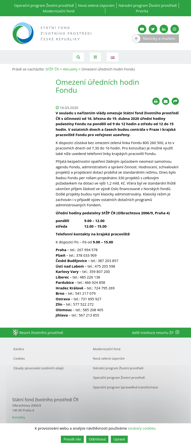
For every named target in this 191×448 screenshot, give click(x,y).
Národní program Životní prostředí (148, 5)
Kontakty (18, 417)
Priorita (142, 10)
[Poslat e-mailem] (165, 101)
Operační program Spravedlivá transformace (125, 387)
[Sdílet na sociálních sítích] (175, 101)
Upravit (119, 439)
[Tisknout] (156, 101)
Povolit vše (72, 439)
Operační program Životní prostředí (44, 5)
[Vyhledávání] (78, 57)
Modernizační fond (58, 10)
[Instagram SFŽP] (174, 29)
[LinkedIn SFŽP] (164, 29)
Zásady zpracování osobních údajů (39, 368)
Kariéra (19, 349)
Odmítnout (97, 439)
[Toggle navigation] (95, 57)
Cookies (19, 358)
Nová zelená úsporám (96, 5)
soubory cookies (142, 428)
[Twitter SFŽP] (153, 29)
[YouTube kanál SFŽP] (142, 29)
